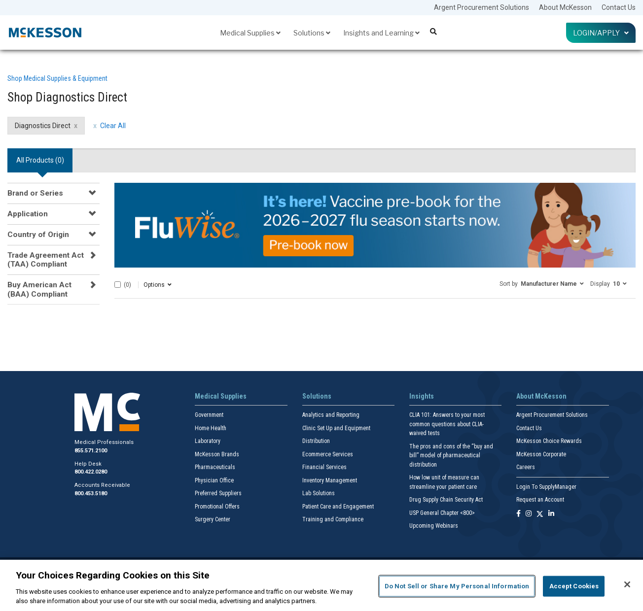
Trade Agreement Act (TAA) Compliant (45, 260)
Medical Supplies (250, 33)
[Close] (627, 584)
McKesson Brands (217, 454)
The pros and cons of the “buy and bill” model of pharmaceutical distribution (451, 455)
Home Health (210, 428)
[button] (542, 283)
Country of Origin (38, 234)
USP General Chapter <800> (442, 512)
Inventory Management (329, 480)
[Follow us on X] (539, 514)
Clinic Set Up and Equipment (336, 428)
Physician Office (214, 480)
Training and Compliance (332, 519)
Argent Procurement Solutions (481, 7)
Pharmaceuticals (215, 467)
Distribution (316, 441)
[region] (321, 585)
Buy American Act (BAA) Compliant (39, 289)
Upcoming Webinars (433, 525)
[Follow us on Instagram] (529, 514)
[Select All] (117, 284)
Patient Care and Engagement (338, 506)
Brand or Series (35, 193)
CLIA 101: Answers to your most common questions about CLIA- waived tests (447, 424)
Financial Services (324, 467)
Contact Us (619, 7)
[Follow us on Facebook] (518, 514)
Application (27, 213)
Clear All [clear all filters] (113, 126)
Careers (525, 467)
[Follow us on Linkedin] (551, 514)
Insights (421, 396)
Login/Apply (601, 33)
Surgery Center (212, 519)
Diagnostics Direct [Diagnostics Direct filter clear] (43, 126)
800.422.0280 (90, 472)
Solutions (311, 33)
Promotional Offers (217, 506)
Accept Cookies (574, 586)
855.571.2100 (90, 450)
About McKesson (565, 7)
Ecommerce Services (327, 454)
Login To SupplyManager (546, 486)
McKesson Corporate (541, 454)
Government (209, 414)
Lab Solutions (318, 493)
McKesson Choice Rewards (549, 441)
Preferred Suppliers (218, 493)
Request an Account (540, 499)
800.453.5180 (90, 493)
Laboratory (207, 441)
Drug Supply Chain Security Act (446, 499)
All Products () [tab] (40, 160)
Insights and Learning (381, 33)
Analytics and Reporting (330, 414)
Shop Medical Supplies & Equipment (57, 78)
